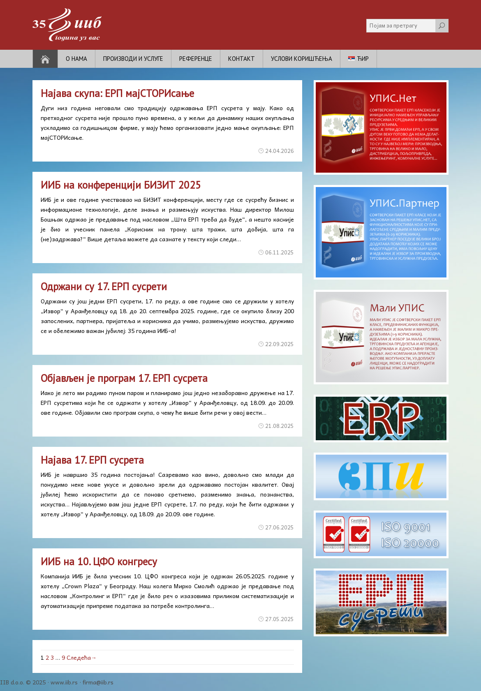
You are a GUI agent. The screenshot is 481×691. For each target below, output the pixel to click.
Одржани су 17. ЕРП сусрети (104, 286)
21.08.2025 (279, 425)
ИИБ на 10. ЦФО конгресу (99, 561)
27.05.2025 (279, 619)
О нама (76, 58)
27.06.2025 (279, 527)
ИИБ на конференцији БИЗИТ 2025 (121, 185)
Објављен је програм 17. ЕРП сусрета (124, 378)
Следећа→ (82, 657)
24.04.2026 (279, 150)
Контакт (241, 58)
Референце (195, 58)
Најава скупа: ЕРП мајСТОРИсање (117, 93)
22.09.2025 (279, 344)
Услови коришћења (301, 58)
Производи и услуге (133, 58)
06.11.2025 (279, 252)
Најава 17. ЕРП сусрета (92, 460)
